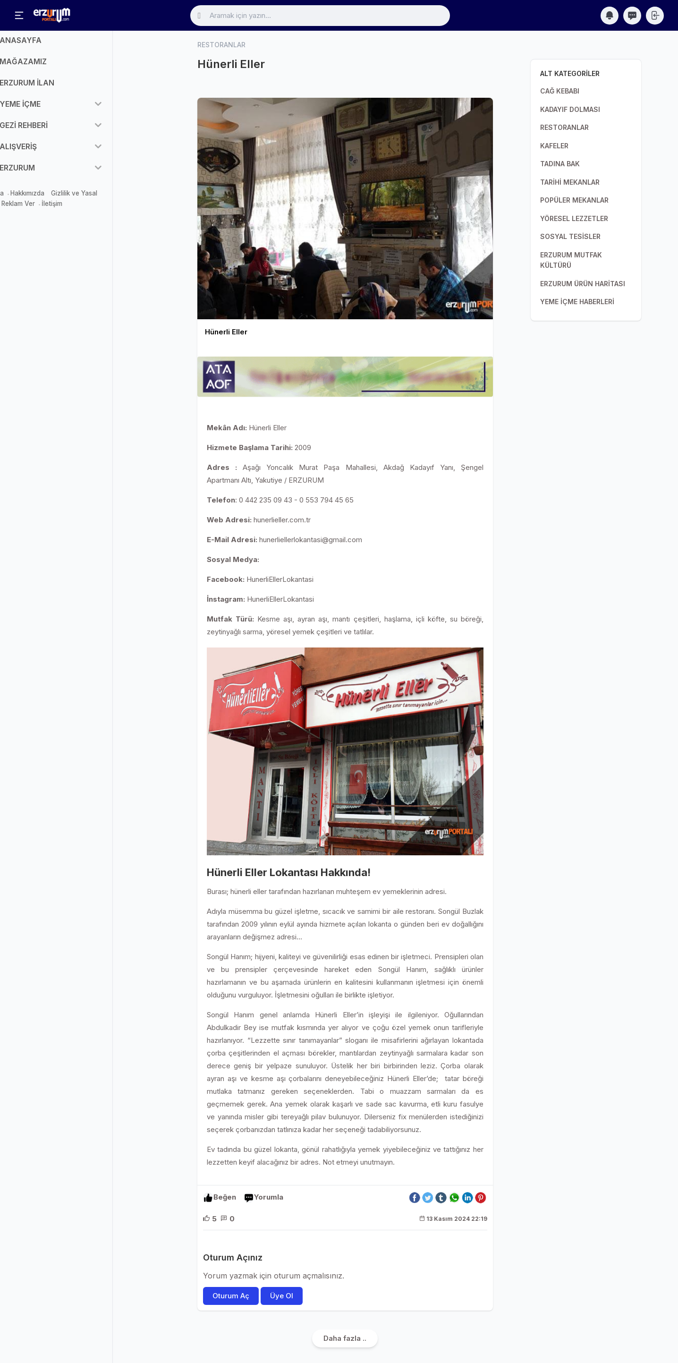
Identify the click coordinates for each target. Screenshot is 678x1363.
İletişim (80, 210)
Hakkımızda (56, 199)
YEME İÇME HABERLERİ (577, 302)
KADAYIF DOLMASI (570, 109)
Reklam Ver (47, 210)
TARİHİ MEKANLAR (570, 182)
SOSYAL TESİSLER (570, 236)
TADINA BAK (560, 164)
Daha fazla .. (344, 1338)
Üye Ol (281, 1295)
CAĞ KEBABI (559, 91)
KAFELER (554, 146)
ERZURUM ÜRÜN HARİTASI (582, 284)
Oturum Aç (230, 1295)
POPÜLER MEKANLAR (574, 200)
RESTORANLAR (564, 127)
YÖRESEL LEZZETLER (574, 218)
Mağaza (20, 199)
